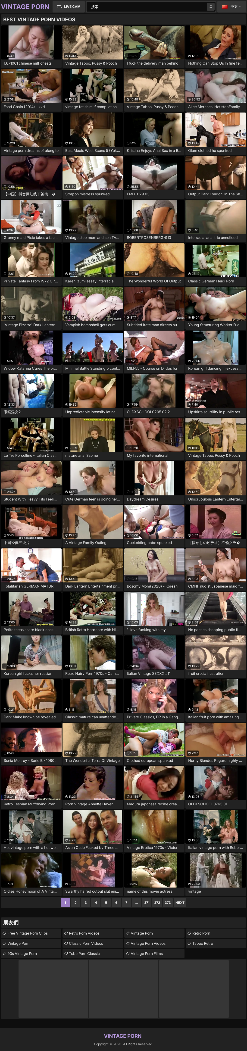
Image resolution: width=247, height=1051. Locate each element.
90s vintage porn (22, 953)
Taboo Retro (202, 943)
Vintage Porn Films (147, 953)
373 (168, 902)
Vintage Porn (18, 943)
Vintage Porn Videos (148, 943)
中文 (234, 6)
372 (157, 902)
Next (179, 902)
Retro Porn (201, 933)
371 (147, 902)
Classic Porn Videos (86, 943)
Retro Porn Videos (84, 933)
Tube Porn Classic (84, 953)
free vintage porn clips (27, 933)
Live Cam (72, 6)
